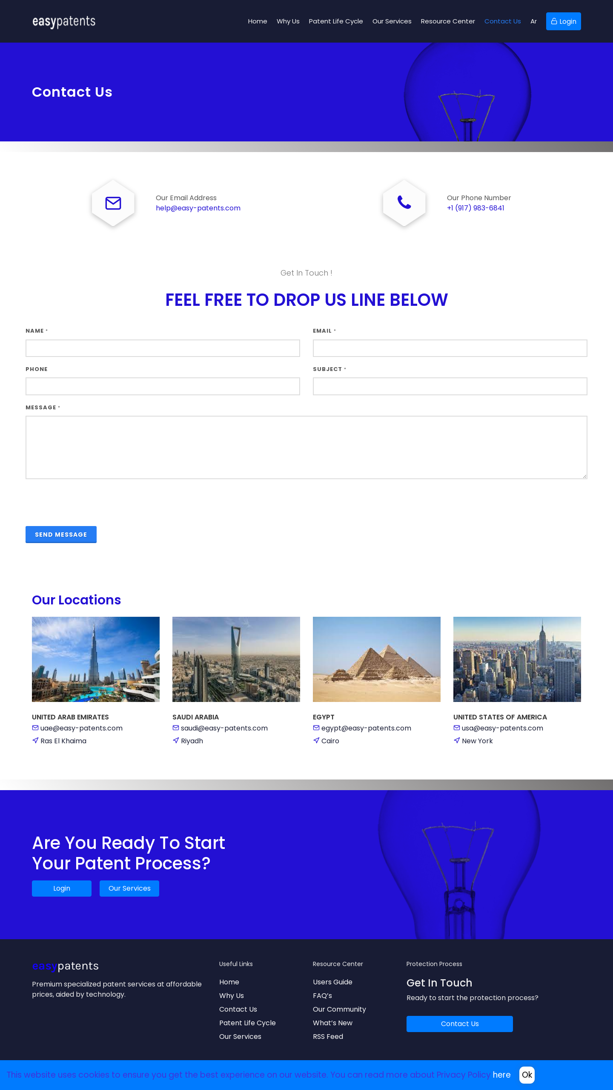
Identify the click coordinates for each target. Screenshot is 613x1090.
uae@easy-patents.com (81, 728)
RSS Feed (328, 1037)
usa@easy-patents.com (502, 728)
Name (37, 331)
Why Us (231, 996)
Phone (37, 369)
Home (229, 982)
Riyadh (192, 741)
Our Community (339, 1010)
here (502, 1075)
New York (477, 741)
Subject (330, 369)
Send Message (61, 535)
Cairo (330, 741)
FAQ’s (322, 996)
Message (43, 408)
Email (324, 331)
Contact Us (238, 1010)
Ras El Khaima (63, 741)
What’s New (332, 1023)
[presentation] (90, 503)
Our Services (130, 889)
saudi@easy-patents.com (224, 728)
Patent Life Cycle (247, 1023)
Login (61, 889)
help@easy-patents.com (198, 208)
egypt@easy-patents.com (366, 728)
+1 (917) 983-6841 (475, 208)
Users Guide (332, 982)
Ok (527, 1075)
